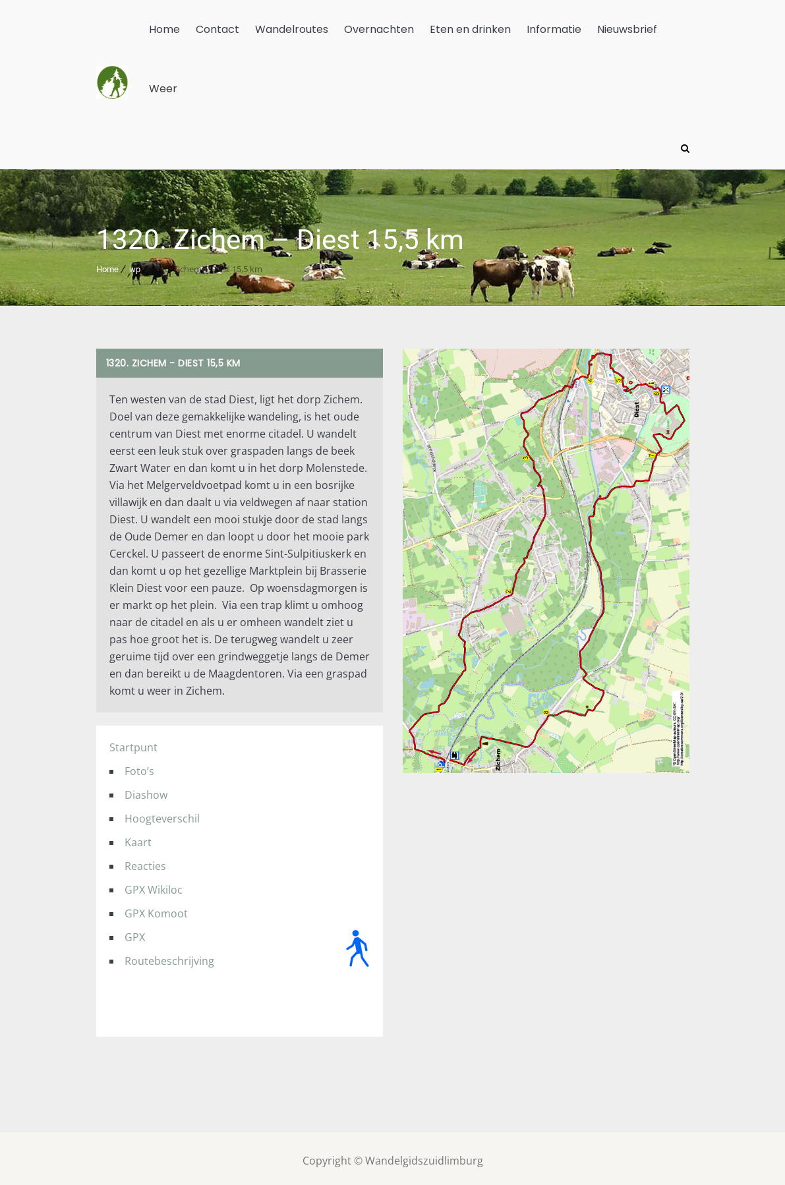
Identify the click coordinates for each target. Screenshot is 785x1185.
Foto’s (139, 766)
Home (164, 29)
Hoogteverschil (162, 814)
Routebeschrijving (169, 956)
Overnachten (379, 29)
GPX (135, 932)
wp (134, 265)
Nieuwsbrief (627, 29)
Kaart (138, 837)
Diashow (146, 790)
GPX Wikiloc (154, 885)
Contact (217, 29)
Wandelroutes (291, 29)
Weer (163, 88)
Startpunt (133, 743)
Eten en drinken (470, 29)
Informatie (554, 29)
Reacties (145, 861)
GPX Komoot (156, 909)
